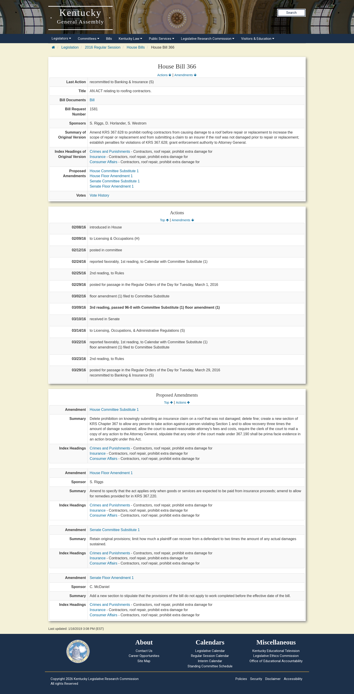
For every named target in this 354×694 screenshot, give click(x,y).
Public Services (161, 39)
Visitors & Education (257, 39)
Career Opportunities (144, 656)
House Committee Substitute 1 (114, 171)
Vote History (99, 195)
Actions (164, 75)
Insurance (97, 157)
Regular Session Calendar (210, 656)
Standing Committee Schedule (210, 666)
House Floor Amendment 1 (111, 176)
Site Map (143, 661)
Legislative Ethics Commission (276, 656)
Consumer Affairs (103, 162)
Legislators (61, 38)
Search (291, 13)
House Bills (136, 47)
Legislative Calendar (210, 651)
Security (256, 679)
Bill (92, 100)
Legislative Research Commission (207, 39)
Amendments (185, 75)
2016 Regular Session (102, 47)
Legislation (70, 47)
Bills (109, 39)
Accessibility (293, 679)
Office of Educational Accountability (276, 661)
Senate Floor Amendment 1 (112, 186)
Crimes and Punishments (110, 151)
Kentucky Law (130, 39)
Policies (241, 679)
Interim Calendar (210, 661)
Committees (88, 39)
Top (164, 220)
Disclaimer (273, 679)
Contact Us (144, 651)
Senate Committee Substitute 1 (115, 181)
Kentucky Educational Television (276, 651)
